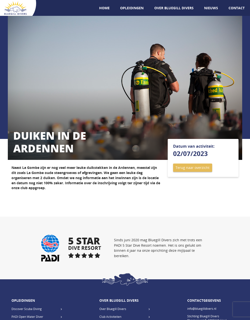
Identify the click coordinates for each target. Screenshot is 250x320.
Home (104, 8)
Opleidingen (132, 8)
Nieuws (211, 8)
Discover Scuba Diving (26, 309)
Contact (237, 8)
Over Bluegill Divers (174, 8)
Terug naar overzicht (192, 167)
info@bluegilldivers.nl (201, 308)
